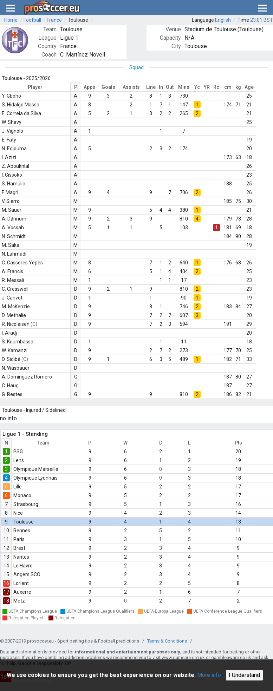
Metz (19, 601)
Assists (131, 87)
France (54, 20)
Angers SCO (26, 574)
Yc (197, 87)
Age (249, 87)
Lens (18, 460)
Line (151, 87)
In (161, 87)
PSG (18, 451)
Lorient (21, 583)
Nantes (21, 557)
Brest (19, 548)
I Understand (244, 675)
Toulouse (78, 20)
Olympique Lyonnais (35, 478)
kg (238, 87)
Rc (216, 87)
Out (170, 87)
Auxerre (22, 592)
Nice (18, 513)
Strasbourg (25, 504)
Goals (108, 87)
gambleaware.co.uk (231, 657)
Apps (89, 87)
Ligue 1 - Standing (25, 434)
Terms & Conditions (167, 641)
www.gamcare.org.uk (183, 657)
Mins (183, 87)
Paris (19, 539)
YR (207, 87)
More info (209, 675)
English (223, 20)
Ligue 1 (69, 37)
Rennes (21, 530)
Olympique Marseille (35, 469)
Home (11, 20)
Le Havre (23, 565)
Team (43, 443)
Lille (17, 486)
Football (32, 20)
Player (35, 87)
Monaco (22, 495)
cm (228, 87)
